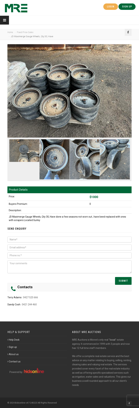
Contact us (14, 361)
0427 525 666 (30, 297)
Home (10, 32)
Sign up (12, 347)
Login (110, 6)
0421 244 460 (29, 304)
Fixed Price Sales (25, 32)
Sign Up (127, 6)
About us (13, 354)
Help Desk (13, 339)
